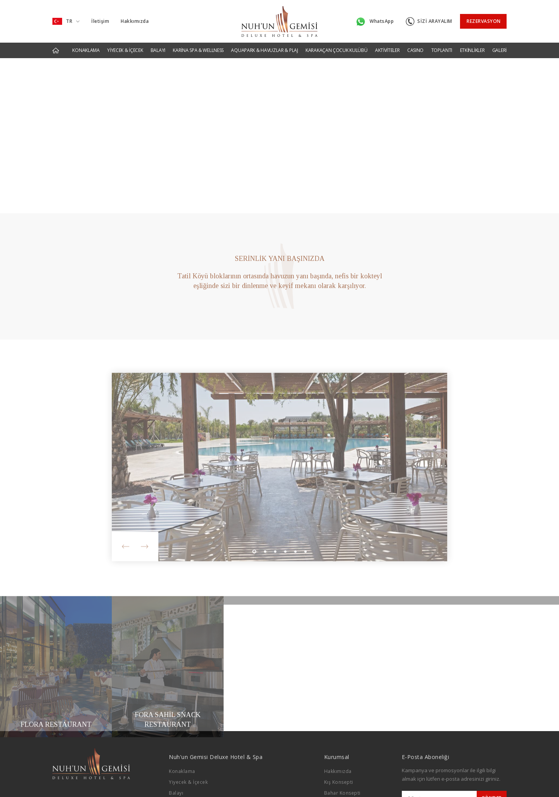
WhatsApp (375, 22)
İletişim (100, 21)
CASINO (415, 50)
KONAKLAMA (85, 50)
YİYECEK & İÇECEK (125, 50)
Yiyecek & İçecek (188, 782)
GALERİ (499, 50)
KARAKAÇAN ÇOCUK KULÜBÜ (336, 50)
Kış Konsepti (338, 782)
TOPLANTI (442, 50)
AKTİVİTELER (387, 50)
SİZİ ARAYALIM (429, 21)
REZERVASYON (484, 21)
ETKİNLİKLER (472, 50)
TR (66, 21)
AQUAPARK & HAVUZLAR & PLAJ (264, 50)
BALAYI (158, 50)
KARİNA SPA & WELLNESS (198, 50)
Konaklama (182, 771)
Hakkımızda (135, 21)
